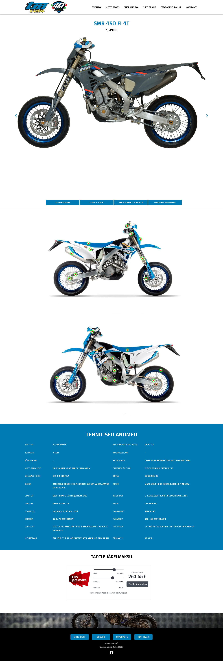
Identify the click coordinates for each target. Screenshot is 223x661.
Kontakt (191, 7)
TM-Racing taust (170, 7)
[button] (16, 115)
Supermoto (131, 7)
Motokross (112, 7)
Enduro (96, 7)
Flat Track (149, 7)
